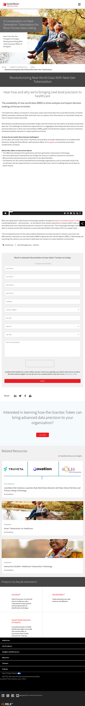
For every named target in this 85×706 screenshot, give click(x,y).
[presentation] (40, 363)
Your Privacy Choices (11, 673)
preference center (71, 374)
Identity (36, 245)
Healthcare (9, 245)
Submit (42, 381)
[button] (42, 309)
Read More (9, 494)
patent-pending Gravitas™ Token (67, 220)
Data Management (24, 245)
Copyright (22, 695)
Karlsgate (50, 142)
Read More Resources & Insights (71, 456)
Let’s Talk (43, 435)
